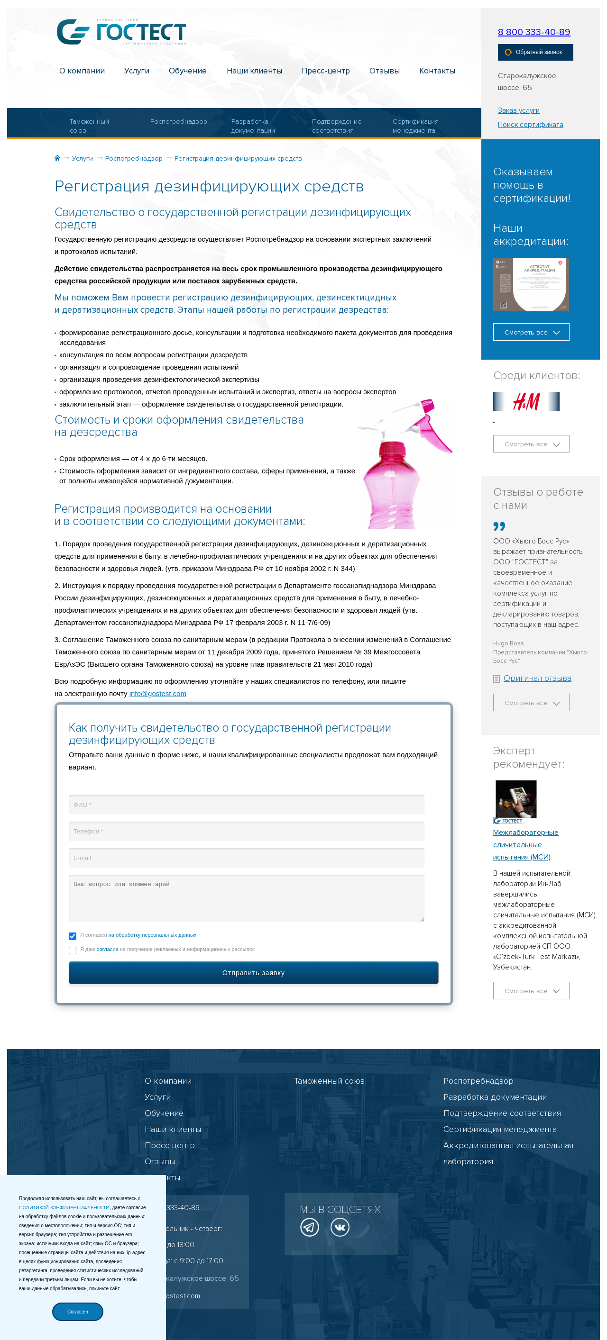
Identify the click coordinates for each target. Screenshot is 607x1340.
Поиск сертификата (530, 124)
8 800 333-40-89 (534, 32)
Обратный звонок (533, 52)
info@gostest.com (157, 693)
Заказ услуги (519, 110)
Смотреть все (532, 332)
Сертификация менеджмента (416, 126)
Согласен (77, 1311)
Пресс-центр (326, 71)
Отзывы (384, 71)
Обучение (188, 71)
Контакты (437, 71)
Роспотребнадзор (174, 122)
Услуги (136, 71)
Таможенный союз (89, 126)
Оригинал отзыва (532, 678)
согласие (108, 949)
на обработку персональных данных (153, 935)
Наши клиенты (254, 71)
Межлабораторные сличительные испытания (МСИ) (526, 845)
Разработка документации (253, 126)
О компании (82, 71)
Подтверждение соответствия (336, 126)
